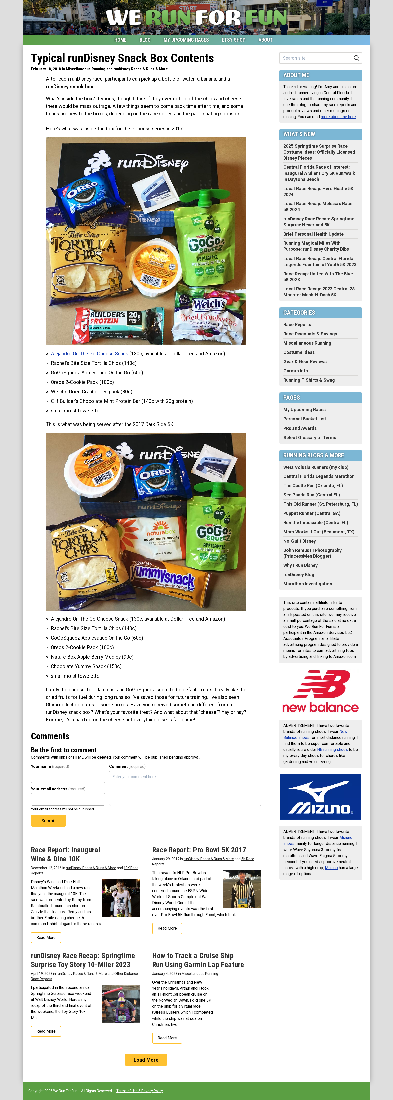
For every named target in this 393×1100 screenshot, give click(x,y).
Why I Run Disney (300, 565)
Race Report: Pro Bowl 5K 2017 (199, 849)
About (266, 40)
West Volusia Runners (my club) (316, 467)
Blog (145, 40)
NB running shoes (332, 749)
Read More (46, 937)
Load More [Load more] (146, 1060)
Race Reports (297, 324)
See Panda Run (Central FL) (311, 494)
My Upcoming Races (186, 40)
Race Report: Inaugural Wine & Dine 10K (65, 854)
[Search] (357, 58)
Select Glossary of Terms (309, 437)
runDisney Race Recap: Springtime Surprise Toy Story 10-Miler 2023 (83, 960)
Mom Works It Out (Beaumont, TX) (319, 531)
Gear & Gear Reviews (305, 361)
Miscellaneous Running (85, 69)
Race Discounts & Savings (310, 333)
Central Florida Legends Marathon (319, 476)
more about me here (338, 116)
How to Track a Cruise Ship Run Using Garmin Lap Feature (198, 960)
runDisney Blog (298, 574)
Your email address (58, 789)
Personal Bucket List (304, 418)
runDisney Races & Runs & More (140, 69)
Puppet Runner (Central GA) (312, 513)
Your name (50, 766)
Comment (127, 766)
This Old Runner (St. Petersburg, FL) (320, 504)
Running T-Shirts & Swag (309, 380)
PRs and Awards (300, 428)
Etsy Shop (234, 40)
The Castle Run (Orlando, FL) (313, 485)
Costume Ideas (299, 352)
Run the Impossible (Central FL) (315, 522)
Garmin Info (295, 370)
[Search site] (316, 58)
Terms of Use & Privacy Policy (139, 1091)
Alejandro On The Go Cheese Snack (89, 354)
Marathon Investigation (307, 583)
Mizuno (331, 867)
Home (120, 40)
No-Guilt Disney (299, 541)
